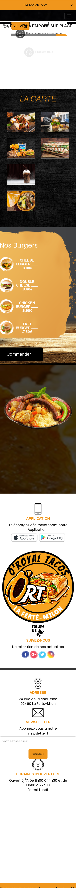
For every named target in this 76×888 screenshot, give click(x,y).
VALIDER (38, 753)
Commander (19, 354)
